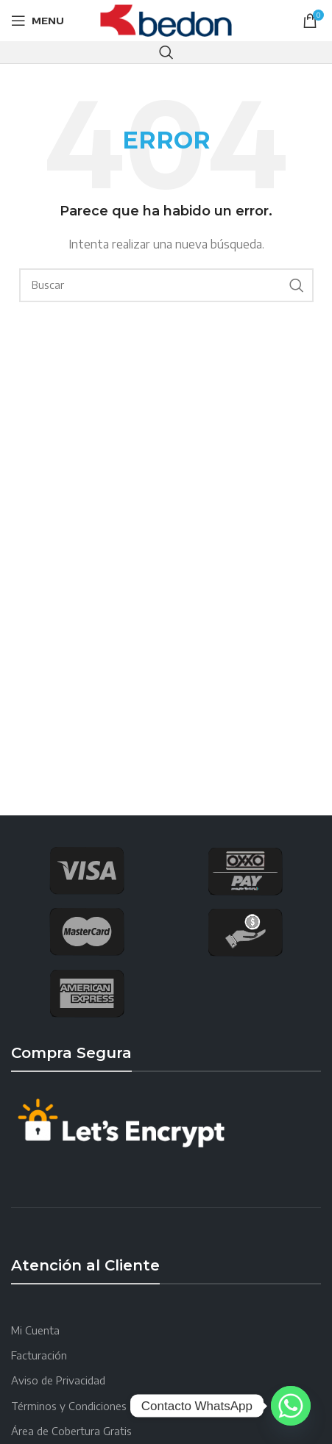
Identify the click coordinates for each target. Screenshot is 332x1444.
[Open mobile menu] (37, 20)
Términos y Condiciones (69, 1406)
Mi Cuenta (35, 1330)
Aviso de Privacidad (58, 1380)
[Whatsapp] (291, 1406)
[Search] (166, 52)
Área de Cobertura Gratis (71, 1431)
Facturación (39, 1355)
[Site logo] (166, 19)
